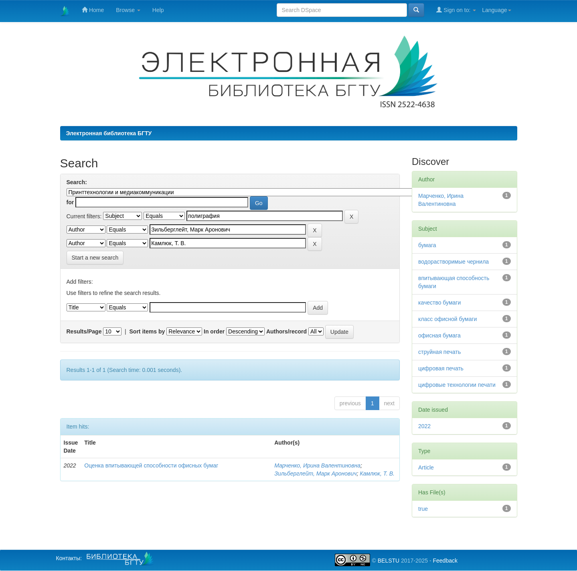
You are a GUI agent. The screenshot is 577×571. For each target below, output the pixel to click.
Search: (77, 182)
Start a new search (95, 257)
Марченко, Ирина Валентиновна (317, 465)
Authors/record (286, 331)
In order (214, 331)
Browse (128, 10)
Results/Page (84, 331)
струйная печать (439, 352)
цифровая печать (441, 368)
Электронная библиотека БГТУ (109, 133)
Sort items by (147, 331)
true (423, 509)
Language (496, 10)
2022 (424, 426)
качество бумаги (439, 302)
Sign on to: (456, 9)
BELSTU (388, 560)
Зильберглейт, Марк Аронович (315, 473)
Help (158, 10)
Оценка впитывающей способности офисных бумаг (151, 465)
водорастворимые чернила (453, 261)
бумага (427, 245)
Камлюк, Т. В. (377, 473)
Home (93, 9)
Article (426, 467)
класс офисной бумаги (447, 319)
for (70, 202)
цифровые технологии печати (457, 385)
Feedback (445, 560)
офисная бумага (439, 335)
